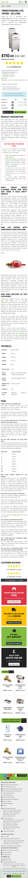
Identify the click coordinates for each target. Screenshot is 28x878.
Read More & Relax (14, 601)
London (19, 810)
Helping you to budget (14, 643)
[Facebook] (6, 775)
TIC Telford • (15, 824)
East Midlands (16, 811)
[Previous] (10, 671)
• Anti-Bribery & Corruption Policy (11, 843)
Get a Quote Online (8, 797)
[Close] (9, 876)
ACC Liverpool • (17, 821)
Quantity (4, 99)
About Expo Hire (7, 834)
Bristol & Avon (6, 810)
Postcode (4, 108)
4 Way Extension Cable (20, 736)
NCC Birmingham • (16, 827)
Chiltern (5, 811)
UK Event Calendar (8, 831)
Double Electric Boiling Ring (7, 708)
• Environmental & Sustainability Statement (13, 842)
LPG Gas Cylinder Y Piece (8, 685)
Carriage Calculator (17, 515)
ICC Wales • (14, 823)
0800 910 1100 (7, 860)
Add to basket (20, 112)
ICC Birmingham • (7, 823)
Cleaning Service (8, 795)
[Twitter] (3, 775)
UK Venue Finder (8, 818)
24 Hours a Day (14, 664)
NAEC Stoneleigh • (7, 824)
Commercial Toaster (20, 709)
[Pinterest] (11, 775)
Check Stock (8, 112)
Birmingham (13, 810)
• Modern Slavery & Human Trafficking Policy (13, 840)
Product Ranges (7, 803)
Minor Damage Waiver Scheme (12, 791)
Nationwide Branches (9, 808)
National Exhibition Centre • (9, 820)
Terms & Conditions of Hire (11, 850)
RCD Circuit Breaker (7, 735)
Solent (10, 813)
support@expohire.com (10, 862)
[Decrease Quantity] (15, 99)
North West (5, 813)
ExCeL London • (20, 820)
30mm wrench (9, 162)
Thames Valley (6, 814)
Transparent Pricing (8, 793)
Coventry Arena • (7, 827)
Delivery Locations (7, 816)
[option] (7, 679)
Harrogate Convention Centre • (10, 826)
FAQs (4, 805)
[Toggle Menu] (25, 2)
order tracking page (21, 335)
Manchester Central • (8, 821)
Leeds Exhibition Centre (8, 829)
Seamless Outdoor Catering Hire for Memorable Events (15, 80)
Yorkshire (13, 814)
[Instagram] (8, 775)
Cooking (4, 78)
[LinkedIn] (6, 778)
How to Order (7, 801)
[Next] (12, 671)
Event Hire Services (8, 782)
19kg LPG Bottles (10, 159)
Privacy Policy (7, 852)
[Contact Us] (22, 2)
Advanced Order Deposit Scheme (13, 789)
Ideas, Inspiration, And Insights (12, 845)
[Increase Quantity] (25, 99)
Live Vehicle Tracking (9, 787)
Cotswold (10, 811)
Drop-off (4, 102)
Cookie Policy (7, 854)
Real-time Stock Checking (10, 784)
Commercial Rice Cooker (20, 686)
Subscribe (22, 775)
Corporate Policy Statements (11, 838)
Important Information (9, 848)
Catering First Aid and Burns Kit (20, 758)
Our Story (6, 836)
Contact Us (5, 856)
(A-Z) (14, 816)
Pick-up (3, 105)
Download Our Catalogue (10, 799)
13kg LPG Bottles (10, 155)
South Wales (16, 813)
